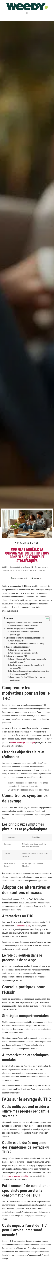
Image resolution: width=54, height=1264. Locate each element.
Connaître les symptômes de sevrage (20, 629)
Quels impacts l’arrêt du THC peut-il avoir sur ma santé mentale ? (27, 678)
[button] (27, 13)
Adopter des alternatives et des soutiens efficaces (25, 638)
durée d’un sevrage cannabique (22, 742)
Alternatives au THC (17, 641)
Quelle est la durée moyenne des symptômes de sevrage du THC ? (27, 666)
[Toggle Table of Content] (46, 618)
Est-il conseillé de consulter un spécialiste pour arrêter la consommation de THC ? (29, 672)
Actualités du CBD (27, 543)
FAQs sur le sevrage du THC (16, 656)
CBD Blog (5, 567)
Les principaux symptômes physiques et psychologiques (24, 633)
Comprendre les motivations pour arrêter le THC (24, 622)
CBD (28, 926)
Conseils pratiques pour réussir (17, 647)
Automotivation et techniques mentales (24, 653)
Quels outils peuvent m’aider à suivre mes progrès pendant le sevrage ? (28, 660)
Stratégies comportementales (20, 650)
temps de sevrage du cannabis (16, 1176)
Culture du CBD (15, 567)
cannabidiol (21, 926)
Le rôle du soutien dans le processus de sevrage (27, 644)
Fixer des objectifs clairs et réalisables (24, 626)
